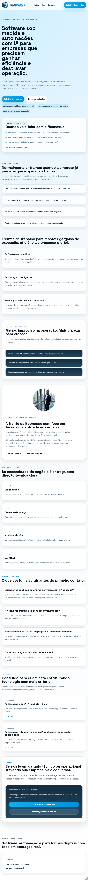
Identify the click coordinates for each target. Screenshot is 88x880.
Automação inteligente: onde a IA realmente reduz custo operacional (38, 733)
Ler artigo (9, 716)
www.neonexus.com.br (15, 868)
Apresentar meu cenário (16, 147)
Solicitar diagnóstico (75, 5)
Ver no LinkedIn (14, 453)
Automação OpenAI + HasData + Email (26, 703)
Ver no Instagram (34, 453)
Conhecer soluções (36, 99)
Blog (43, 5)
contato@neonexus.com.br (44, 812)
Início (36, 5)
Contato (51, 5)
